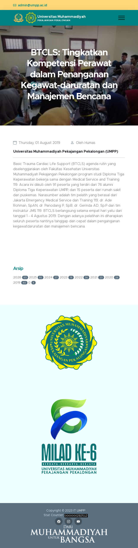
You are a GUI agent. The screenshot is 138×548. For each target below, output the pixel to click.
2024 (52, 277)
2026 (21, 277)
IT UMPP (79, 510)
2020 (112, 277)
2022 (82, 277)
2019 (20, 282)
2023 (67, 277)
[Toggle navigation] (121, 18)
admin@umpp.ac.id (32, 5)
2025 (37, 277)
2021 (97, 277)
